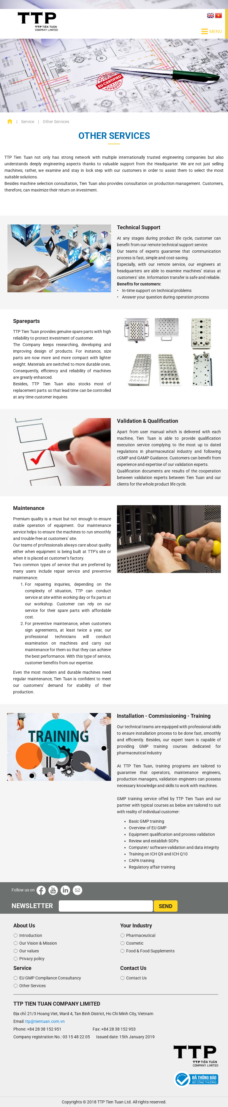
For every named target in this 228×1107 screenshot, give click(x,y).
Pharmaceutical (140, 935)
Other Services (32, 985)
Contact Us (136, 978)
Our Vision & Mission (38, 943)
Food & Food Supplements (150, 951)
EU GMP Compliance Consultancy (50, 978)
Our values (29, 951)
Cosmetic (134, 943)
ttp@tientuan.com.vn (45, 1021)
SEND (165, 906)
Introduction (30, 935)
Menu (211, 31)
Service (27, 121)
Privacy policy (32, 958)
